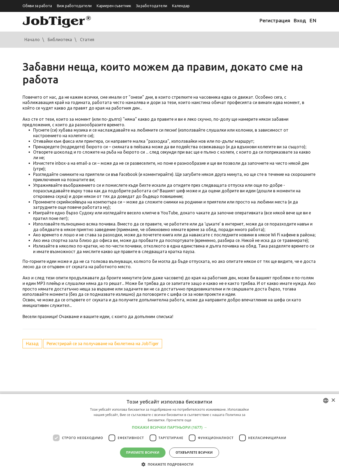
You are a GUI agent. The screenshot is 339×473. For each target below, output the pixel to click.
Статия (87, 39)
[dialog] (169, 433)
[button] (169, 427)
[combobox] (325, 400)
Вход (299, 20)
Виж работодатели (74, 6)
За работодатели (151, 6)
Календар (181, 6)
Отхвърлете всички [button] (194, 452)
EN (312, 20)
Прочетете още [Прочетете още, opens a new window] (178, 420)
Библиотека (60, 39)
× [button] (333, 400)
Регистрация (274, 20)
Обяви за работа (37, 6)
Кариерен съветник (113, 6)
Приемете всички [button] (142, 452)
